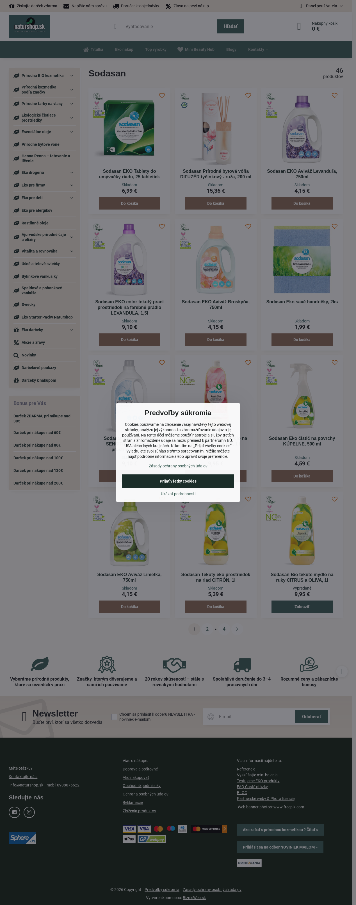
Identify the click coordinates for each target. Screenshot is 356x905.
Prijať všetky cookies (178, 481)
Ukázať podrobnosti (178, 494)
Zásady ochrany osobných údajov (178, 466)
